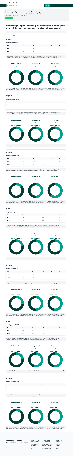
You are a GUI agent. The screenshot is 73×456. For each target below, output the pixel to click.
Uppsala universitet (46, 441)
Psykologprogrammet (35, 441)
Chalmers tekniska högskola (47, 442)
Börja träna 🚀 (9, 17)
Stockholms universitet (46, 448)
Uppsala (57, 442)
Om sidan (30, 1)
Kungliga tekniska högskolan (47, 444)
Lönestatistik (37, 1)
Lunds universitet (45, 447)
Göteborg (58, 445)
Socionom (33, 447)
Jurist (32, 442)
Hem (8, 32)
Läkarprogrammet (34, 444)
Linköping (58, 444)
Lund (57, 447)
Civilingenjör (33, 445)
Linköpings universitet (46, 445)
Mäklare (32, 448)
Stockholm (58, 441)
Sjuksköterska (33, 449)
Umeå (57, 448)
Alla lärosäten (24, 1)
